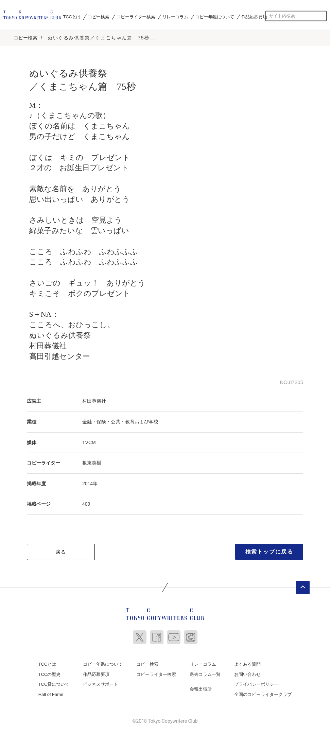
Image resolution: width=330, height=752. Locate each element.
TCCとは (72, 16)
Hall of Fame (51, 694)
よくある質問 (247, 664)
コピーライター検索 (136, 16)
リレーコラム (175, 16)
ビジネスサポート (100, 684)
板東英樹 (91, 463)
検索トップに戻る (269, 552)
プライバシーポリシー (256, 684)
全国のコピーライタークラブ (263, 694)
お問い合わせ (247, 674)
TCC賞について (54, 684)
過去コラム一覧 (205, 674)
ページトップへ (303, 587)
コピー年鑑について (214, 16)
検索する (321, 16)
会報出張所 (201, 689)
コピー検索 (98, 16)
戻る (61, 552)
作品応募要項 (254, 16)
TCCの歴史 (49, 674)
